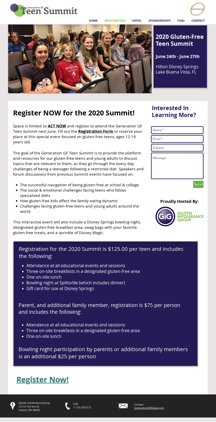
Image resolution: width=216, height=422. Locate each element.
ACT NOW (57, 126)
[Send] (198, 184)
